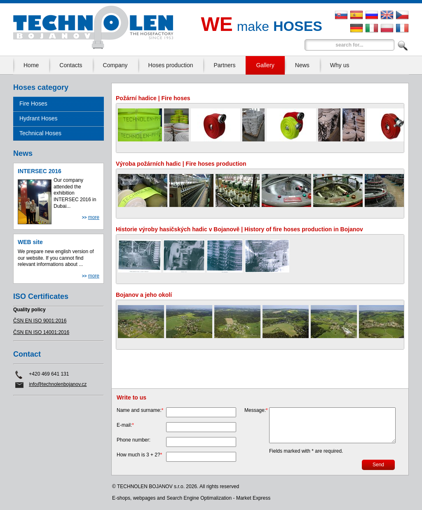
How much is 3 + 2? (139, 455)
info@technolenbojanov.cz (58, 384)
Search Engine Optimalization (199, 498)
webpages (144, 498)
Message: (256, 410)
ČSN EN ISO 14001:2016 (41, 332)
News (302, 65)
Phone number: (133, 440)
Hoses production (170, 65)
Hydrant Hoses (38, 118)
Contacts (70, 65)
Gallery (265, 65)
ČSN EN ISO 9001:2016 (39, 321)
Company (115, 65)
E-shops (121, 498)
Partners (224, 65)
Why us (339, 65)
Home (31, 65)
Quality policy (29, 310)
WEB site (30, 242)
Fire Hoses (33, 103)
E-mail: (125, 425)
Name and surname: (140, 410)
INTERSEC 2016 (39, 171)
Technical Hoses (40, 133)
